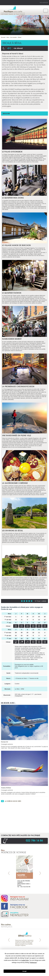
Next (40, 873)
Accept (24, 971)
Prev (9, 873)
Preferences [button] (33, 962)
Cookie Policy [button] (25, 960)
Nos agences (44, 2)
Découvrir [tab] (6, 113)
